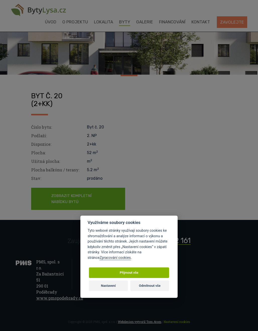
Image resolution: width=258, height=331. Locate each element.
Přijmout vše (129, 272)
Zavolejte (232, 22)
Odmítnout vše (150, 286)
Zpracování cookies (115, 258)
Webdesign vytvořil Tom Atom (139, 322)
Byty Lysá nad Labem (38, 10)
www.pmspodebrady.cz (59, 298)
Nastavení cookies (177, 322)
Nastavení (108, 286)
